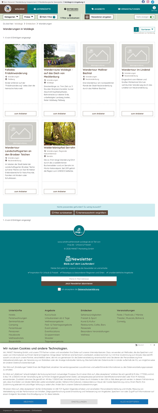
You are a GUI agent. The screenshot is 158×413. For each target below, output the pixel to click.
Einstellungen (79, 401)
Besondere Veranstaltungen (95, 331)
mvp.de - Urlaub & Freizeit (79, 244)
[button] (21, 7)
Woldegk (74, 2)
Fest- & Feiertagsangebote (58, 324)
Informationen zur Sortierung (144, 33)
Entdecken (31, 23)
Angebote (50, 310)
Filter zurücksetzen (62, 212)
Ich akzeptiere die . (79, 289)
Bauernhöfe (15, 341)
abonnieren (79, 283)
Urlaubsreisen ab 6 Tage (57, 318)
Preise (27, 17)
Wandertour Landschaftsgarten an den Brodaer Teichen (18, 151)
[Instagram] (148, 2)
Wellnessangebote (54, 321)
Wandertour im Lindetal (136, 69)
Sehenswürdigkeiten (91, 314)
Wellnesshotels (16, 338)
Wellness (85, 334)
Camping (13, 324)
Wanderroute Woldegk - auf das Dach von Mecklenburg (58, 73)
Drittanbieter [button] (37, 410)
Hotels (12, 314)
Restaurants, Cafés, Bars (93, 324)
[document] (79, 373)
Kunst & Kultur (88, 321)
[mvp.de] (152, 2)
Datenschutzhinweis (22, 410)
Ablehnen (28, 401)
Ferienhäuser (15, 328)
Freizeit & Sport (89, 318)
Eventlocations (52, 331)
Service (154, 9)
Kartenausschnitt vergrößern (91, 212)
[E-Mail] (79, 278)
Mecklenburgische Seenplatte (51, 2)
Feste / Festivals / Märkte (130, 314)
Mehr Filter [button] (47, 17)
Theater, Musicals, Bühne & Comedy (130, 320)
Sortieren (146, 29)
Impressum (7, 410)
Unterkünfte (15, 310)
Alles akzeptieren (129, 401)
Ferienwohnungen (18, 318)
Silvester (49, 338)
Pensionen (14, 331)
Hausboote (14, 334)
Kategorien (10, 17)
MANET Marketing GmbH (82, 248)
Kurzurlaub (50, 314)
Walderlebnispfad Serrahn (59, 147)
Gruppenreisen (52, 334)
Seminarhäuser (16, 321)
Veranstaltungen (126, 310)
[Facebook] (143, 2)
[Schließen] (154, 345)
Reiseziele (86, 328)
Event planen (51, 328)
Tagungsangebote (54, 341)
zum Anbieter (20, 113)
